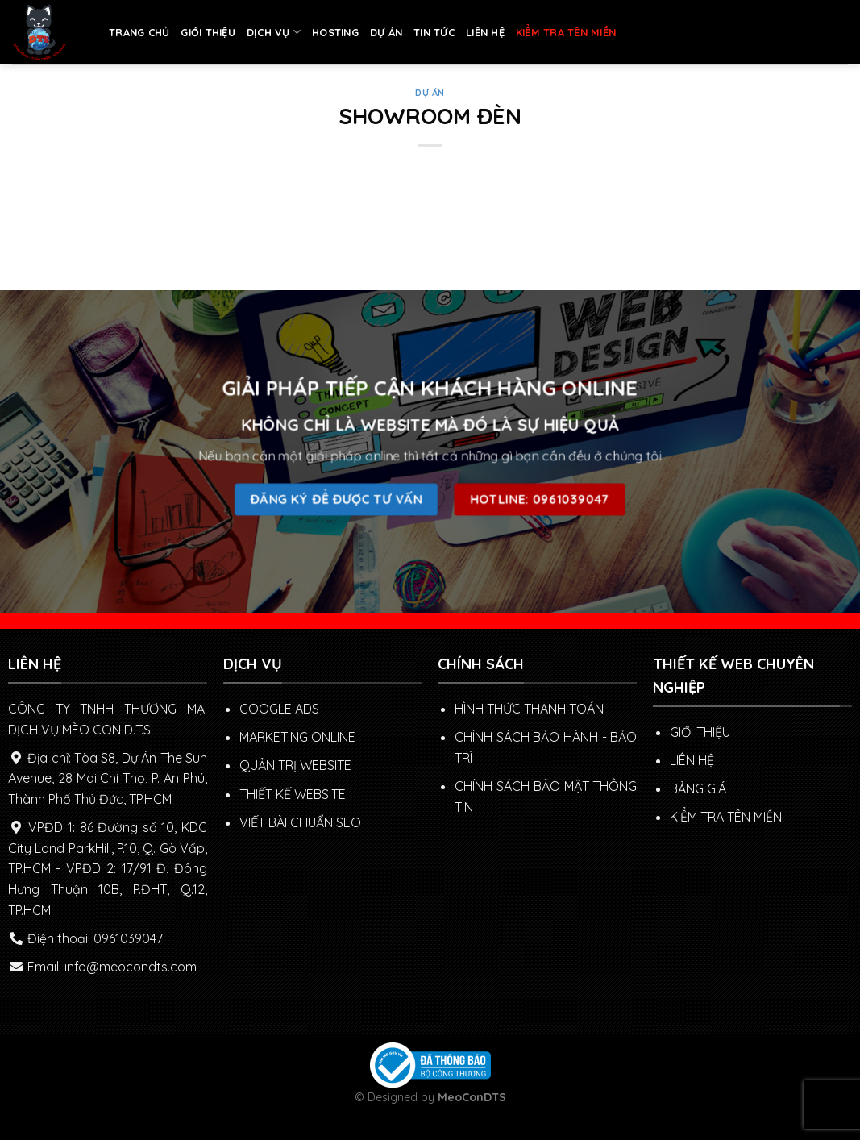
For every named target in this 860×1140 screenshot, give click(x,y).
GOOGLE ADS (279, 709)
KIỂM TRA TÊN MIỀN (566, 32)
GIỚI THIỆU (208, 32)
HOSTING (335, 32)
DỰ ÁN (386, 32)
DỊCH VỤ (274, 32)
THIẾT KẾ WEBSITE (292, 794)
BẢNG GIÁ (698, 788)
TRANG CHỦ (139, 32)
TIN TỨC (434, 32)
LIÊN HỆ (485, 32)
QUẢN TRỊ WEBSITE (295, 765)
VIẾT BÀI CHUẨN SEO (300, 822)
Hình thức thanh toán (529, 709)
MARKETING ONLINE (297, 737)
